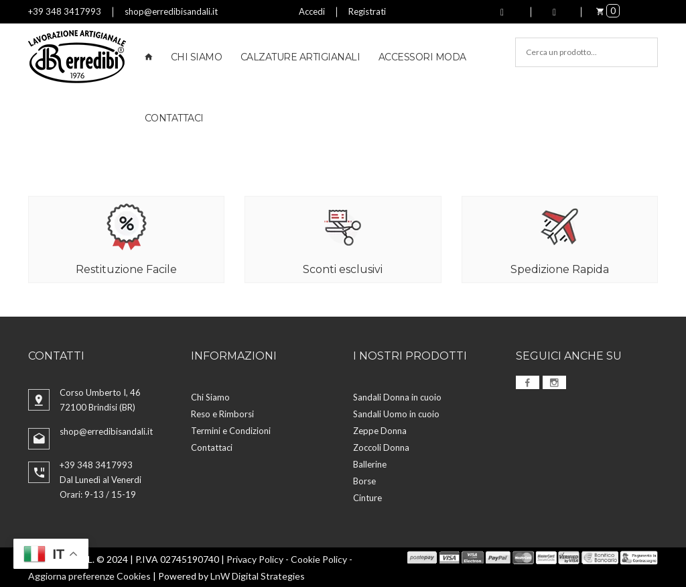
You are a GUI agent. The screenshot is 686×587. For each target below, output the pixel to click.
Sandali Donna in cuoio (397, 396)
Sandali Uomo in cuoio (396, 413)
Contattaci (174, 118)
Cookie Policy (319, 558)
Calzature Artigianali (300, 57)
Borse (364, 480)
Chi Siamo (196, 57)
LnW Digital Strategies (257, 575)
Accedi (312, 11)
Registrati (367, 11)
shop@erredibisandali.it (171, 11)
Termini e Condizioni (231, 430)
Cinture (367, 497)
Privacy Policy (254, 558)
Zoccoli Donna (381, 446)
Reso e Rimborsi (222, 413)
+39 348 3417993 (64, 11)
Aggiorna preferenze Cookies (89, 575)
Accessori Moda (422, 57)
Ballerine (370, 463)
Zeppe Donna (380, 430)
